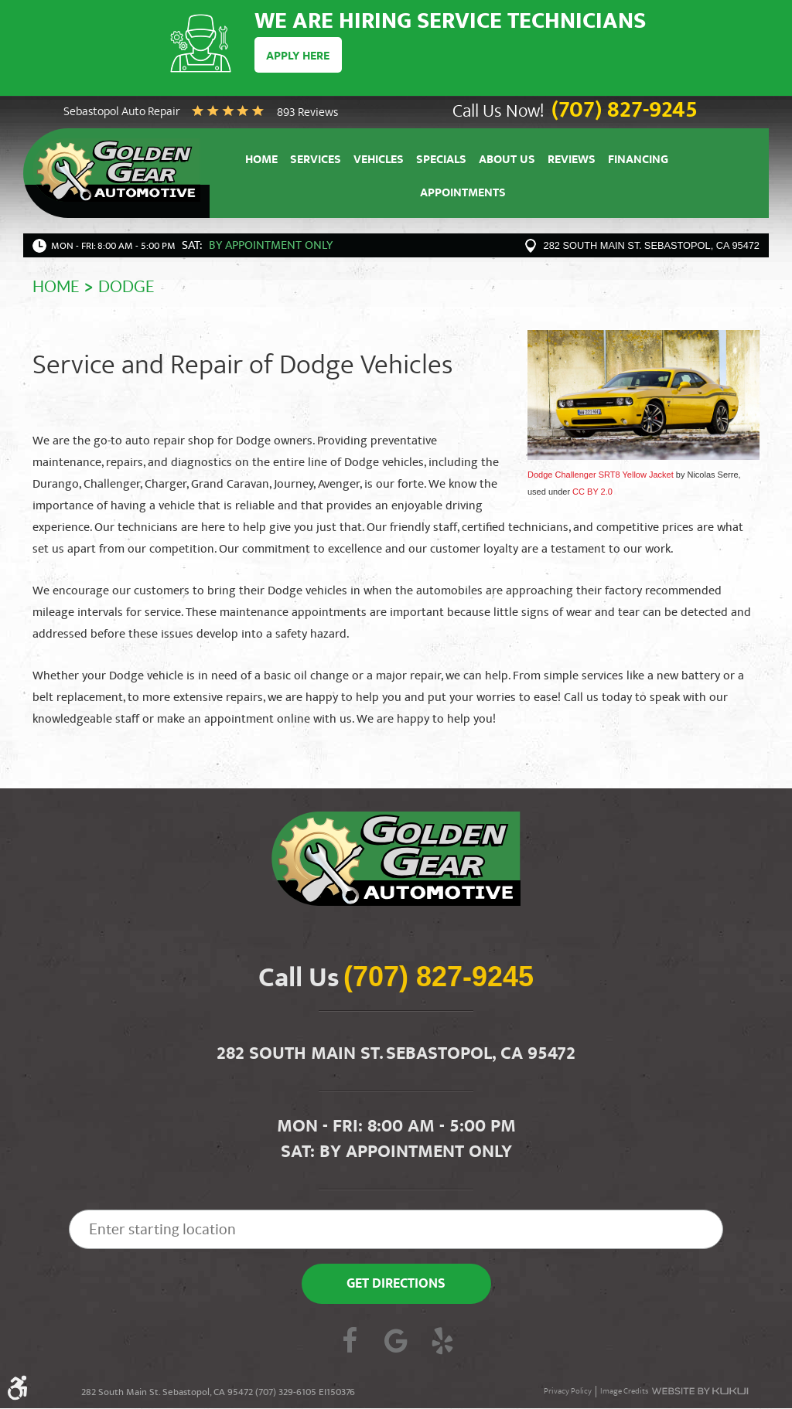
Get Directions (396, 1285)
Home (261, 161)
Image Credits (624, 1392)
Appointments (463, 195)
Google (396, 1343)
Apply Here (298, 56)
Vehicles (378, 161)
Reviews (572, 161)
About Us (507, 161)
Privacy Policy (568, 1392)
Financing (638, 161)
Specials (441, 161)
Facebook (349, 1343)
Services (315, 161)
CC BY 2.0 (592, 492)
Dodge (126, 287)
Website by (700, 1392)
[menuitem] (261, 159)
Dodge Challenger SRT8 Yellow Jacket (600, 474)
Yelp (442, 1343)
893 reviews (307, 113)
